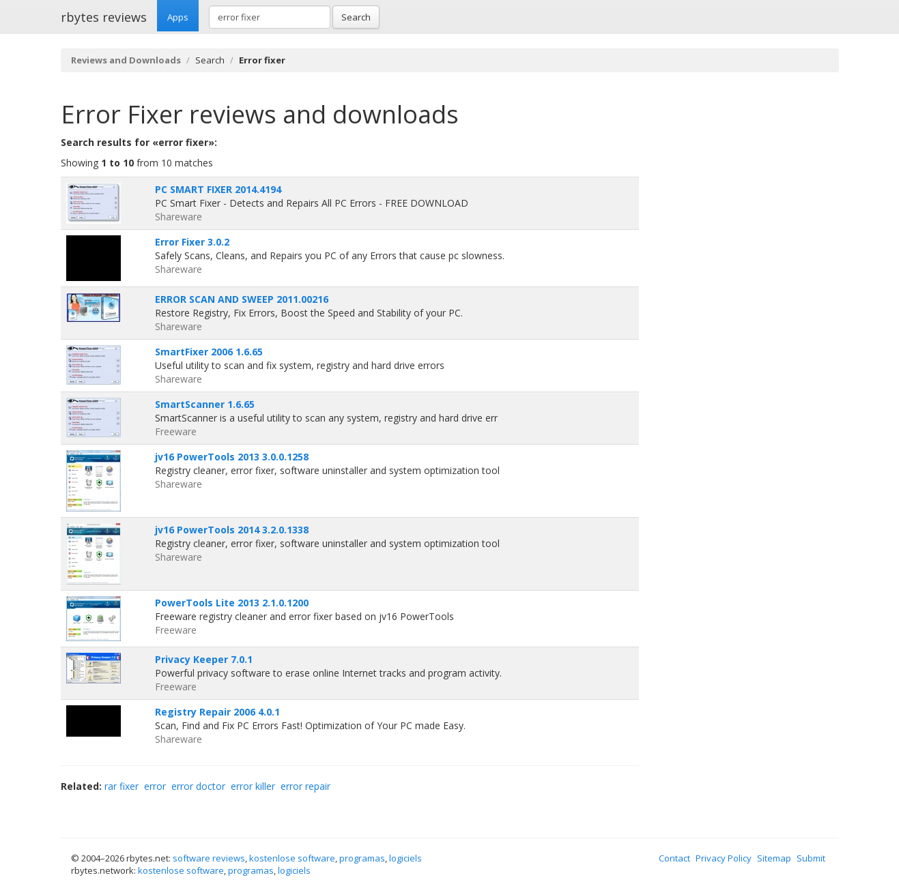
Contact (674, 858)
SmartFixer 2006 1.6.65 (209, 351)
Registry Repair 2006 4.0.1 (217, 711)
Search (356, 17)
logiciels (405, 858)
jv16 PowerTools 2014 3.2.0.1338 (232, 529)
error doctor (198, 786)
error (155, 786)
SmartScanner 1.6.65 (205, 404)
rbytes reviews (104, 17)
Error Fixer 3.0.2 (192, 241)
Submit (811, 858)
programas (362, 858)
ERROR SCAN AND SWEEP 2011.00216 (241, 299)
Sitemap (774, 858)
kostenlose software (292, 858)
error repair (305, 786)
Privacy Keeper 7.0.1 (204, 659)
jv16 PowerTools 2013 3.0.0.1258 (232, 456)
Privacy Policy (724, 858)
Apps (177, 17)
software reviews (209, 858)
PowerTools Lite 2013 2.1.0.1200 (232, 602)
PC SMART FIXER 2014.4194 (218, 189)
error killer (253, 786)
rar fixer (121, 786)
